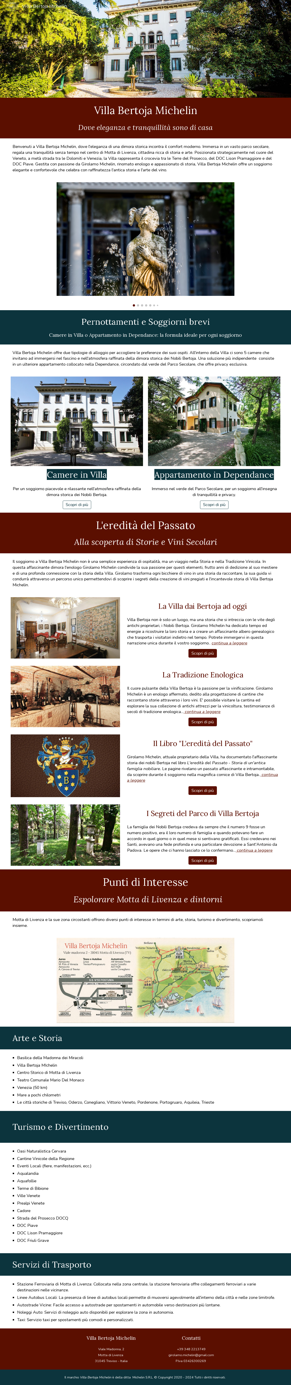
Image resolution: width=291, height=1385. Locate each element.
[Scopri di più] (77, 505)
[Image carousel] (146, 244)
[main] (145, 110)
